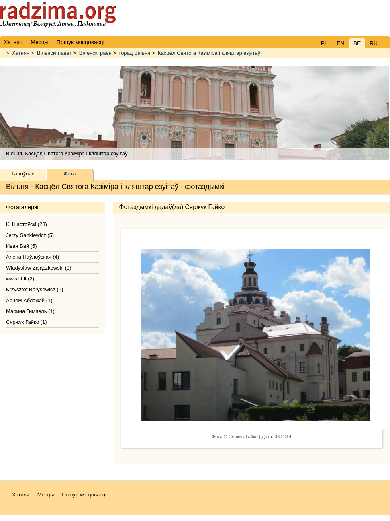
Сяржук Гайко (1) (26, 322)
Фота (70, 174)
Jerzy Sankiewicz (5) (30, 235)
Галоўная (23, 174)
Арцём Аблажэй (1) (29, 300)
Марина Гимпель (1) (30, 311)
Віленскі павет (54, 53)
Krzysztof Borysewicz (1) (34, 289)
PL (324, 43)
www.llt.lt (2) (20, 279)
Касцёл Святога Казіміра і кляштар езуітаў (209, 53)
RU (374, 43)
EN (340, 43)
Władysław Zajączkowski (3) (38, 268)
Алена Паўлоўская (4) (32, 257)
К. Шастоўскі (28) (26, 224)
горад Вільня (134, 53)
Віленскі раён (95, 53)
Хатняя (20, 53)
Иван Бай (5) (21, 246)
